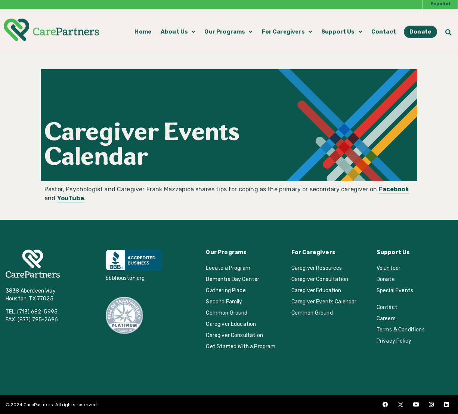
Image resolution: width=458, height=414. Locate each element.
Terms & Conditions (401, 330)
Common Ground (226, 313)
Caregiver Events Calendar (324, 302)
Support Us (341, 26)
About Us (178, 26)
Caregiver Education (231, 324)
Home (142, 25)
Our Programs (228, 26)
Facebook (393, 189)
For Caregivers (287, 26)
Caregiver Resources (316, 268)
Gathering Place (225, 290)
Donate (386, 279)
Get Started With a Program (240, 346)
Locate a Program (228, 268)
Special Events (395, 290)
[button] (448, 26)
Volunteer (388, 268)
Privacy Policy (394, 341)
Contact (383, 25)
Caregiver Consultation (234, 335)
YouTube (70, 198)
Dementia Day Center (232, 279)
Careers (386, 318)
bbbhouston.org (125, 278)
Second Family (224, 302)
